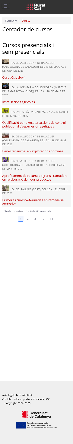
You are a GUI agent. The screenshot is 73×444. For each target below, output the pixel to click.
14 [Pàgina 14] (51, 218)
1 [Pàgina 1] (20, 218)
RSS (48, 399)
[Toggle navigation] (6, 6)
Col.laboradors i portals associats (23, 399)
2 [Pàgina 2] (28, 218)
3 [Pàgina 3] (35, 218)
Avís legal (8, 395)
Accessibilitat (24, 395)
